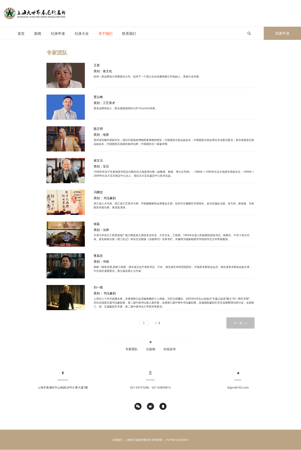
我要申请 (282, 33)
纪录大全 (82, 33)
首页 (21, 33)
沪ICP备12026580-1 (177, 440)
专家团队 (131, 349)
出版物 (150, 349)
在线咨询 (169, 349)
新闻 (37, 33)
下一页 (240, 323)
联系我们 (129, 33)
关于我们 (105, 33)
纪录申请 (58, 33)
